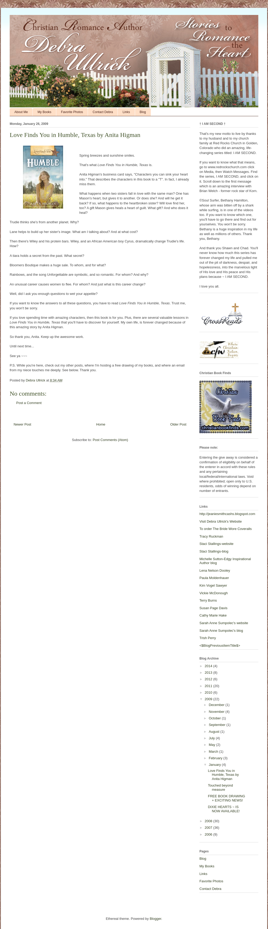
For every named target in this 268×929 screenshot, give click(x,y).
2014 (209, 666)
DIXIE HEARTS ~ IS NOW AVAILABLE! (223, 809)
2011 (209, 686)
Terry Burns (208, 600)
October (215, 718)
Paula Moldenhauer (214, 578)
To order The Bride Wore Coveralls (225, 529)
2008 (209, 821)
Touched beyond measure (220, 787)
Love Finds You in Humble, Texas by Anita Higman (223, 775)
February (216, 758)
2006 (209, 834)
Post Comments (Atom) (110, 440)
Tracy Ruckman (211, 536)
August (214, 732)
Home (100, 424)
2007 (209, 828)
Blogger (155, 919)
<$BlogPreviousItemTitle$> (219, 645)
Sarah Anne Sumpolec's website (223, 623)
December (217, 705)
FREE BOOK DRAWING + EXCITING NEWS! (226, 798)
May (212, 745)
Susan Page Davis (213, 608)
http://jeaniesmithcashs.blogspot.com (227, 514)
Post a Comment (29, 403)
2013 (209, 673)
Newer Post (22, 424)
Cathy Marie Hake (213, 615)
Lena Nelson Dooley (214, 570)
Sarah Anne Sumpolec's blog (221, 631)
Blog (143, 112)
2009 (209, 699)
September (217, 725)
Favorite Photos (72, 112)
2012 (209, 679)
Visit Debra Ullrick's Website (220, 521)
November (217, 712)
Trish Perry (207, 638)
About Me (21, 112)
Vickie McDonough (213, 593)
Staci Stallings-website (216, 544)
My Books (44, 112)
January (215, 765)
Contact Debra (103, 112)
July (212, 738)
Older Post (178, 424)
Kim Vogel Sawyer (213, 585)
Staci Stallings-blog (213, 551)
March (214, 751)
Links (126, 112)
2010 (209, 692)
